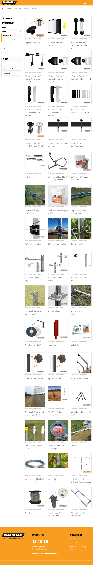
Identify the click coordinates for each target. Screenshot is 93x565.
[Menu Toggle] (89, 2)
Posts (4, 27)
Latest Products (8, 23)
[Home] (2, 9)
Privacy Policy (85, 539)
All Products (7, 19)
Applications (8, 69)
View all (5, 52)
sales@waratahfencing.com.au (45, 553)
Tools (4, 48)
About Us (73, 539)
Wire (4, 31)
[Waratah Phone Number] (84, 3)
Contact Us (73, 543)
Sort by (6, 73)
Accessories (17, 8)
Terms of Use (85, 543)
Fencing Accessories (9, 40)
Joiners (5, 44)
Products (8, 8)
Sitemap (83, 546)
